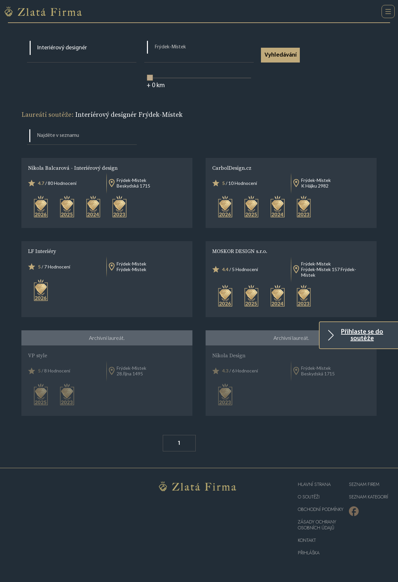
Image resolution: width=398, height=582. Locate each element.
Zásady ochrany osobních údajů (317, 525)
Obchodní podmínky (320, 509)
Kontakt (307, 540)
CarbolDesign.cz (231, 167)
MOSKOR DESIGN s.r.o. (239, 251)
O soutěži (309, 497)
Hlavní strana (314, 484)
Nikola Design (228, 355)
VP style (37, 355)
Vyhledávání (281, 55)
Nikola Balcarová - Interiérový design (73, 167)
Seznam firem (364, 484)
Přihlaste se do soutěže (362, 335)
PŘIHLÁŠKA (309, 553)
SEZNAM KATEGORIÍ (368, 497)
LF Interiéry (42, 251)
